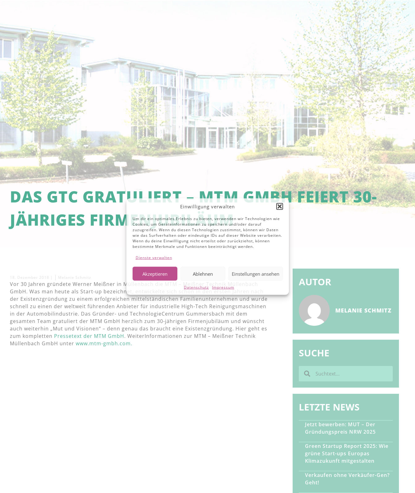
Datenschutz (196, 287)
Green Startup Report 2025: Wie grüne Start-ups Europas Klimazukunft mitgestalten (346, 453)
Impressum (223, 287)
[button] (280, 206)
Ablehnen (203, 273)
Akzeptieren (154, 273)
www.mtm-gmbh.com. (104, 343)
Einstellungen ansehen (255, 273)
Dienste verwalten (154, 257)
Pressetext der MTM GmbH (89, 336)
